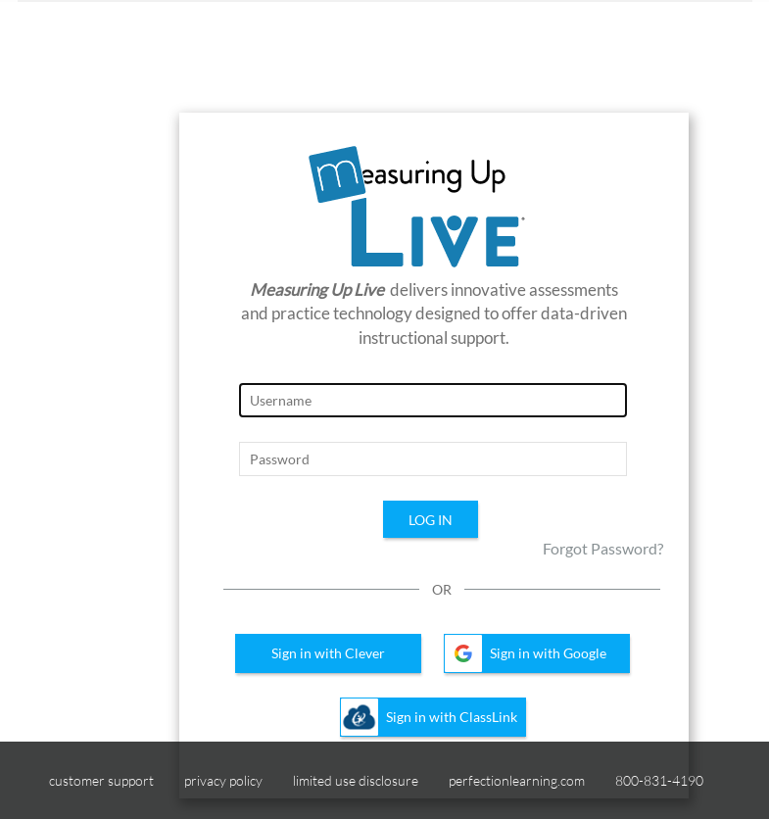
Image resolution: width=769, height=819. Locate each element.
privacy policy (223, 780)
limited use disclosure (355, 780)
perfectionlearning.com (517, 780)
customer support (101, 780)
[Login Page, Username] (433, 400)
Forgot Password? (603, 548)
